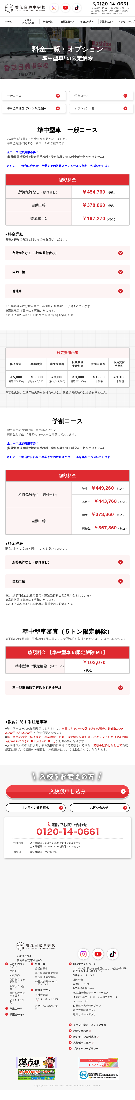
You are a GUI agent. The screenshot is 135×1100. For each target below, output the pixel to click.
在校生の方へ (42, 1000)
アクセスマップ (126, 21)
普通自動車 (41, 978)
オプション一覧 (87, 113)
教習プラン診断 (17, 997)
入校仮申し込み (67, 800)
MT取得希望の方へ (84, 998)
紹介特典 (78, 989)
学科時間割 (41, 1004)
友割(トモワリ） (82, 993)
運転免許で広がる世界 (17, 1004)
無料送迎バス (68, 21)
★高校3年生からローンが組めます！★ (95, 1006)
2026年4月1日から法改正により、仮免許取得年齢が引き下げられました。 (100, 979)
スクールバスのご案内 (46, 1016)
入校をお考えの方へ (17, 975)
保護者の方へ (107, 21)
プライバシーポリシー (86, 1058)
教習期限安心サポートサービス (91, 1002)
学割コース (84, 96)
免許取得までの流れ (17, 990)
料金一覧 (40, 973)
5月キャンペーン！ (84, 985)
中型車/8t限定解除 (45, 987)
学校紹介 (15, 980)
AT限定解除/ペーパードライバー (46, 992)
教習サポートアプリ (84, 1024)
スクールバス (80, 1011)
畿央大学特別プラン (84, 1020)
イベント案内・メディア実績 (89, 1034)
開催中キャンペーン (84, 973)
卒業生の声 (16, 1018)
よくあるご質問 (17, 1010)
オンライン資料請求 (35, 817)
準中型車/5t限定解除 (46, 982)
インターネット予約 (46, 1009)
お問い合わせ (99, 817)
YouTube (103, 960)
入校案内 (15, 985)
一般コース (17, 96)
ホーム (8, 21)
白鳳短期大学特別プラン (87, 1015)
